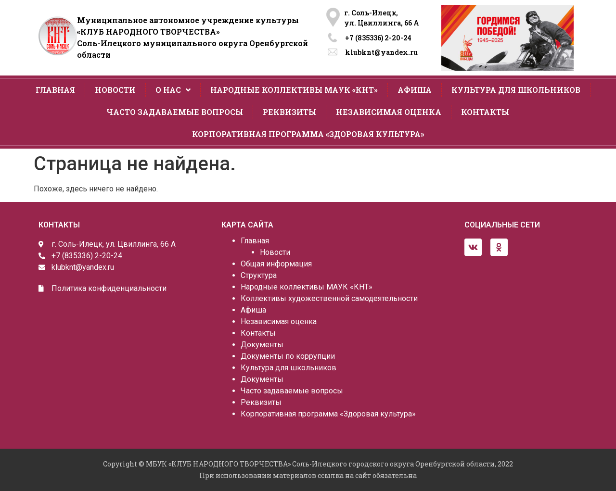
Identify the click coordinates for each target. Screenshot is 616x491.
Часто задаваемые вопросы (174, 112)
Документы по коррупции (288, 356)
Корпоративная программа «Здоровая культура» (308, 134)
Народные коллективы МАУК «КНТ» (294, 90)
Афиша (415, 90)
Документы (262, 344)
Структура (259, 275)
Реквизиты (289, 112)
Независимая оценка (388, 112)
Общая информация (276, 263)
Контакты (485, 112)
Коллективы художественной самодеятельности (329, 298)
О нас (173, 90)
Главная (55, 90)
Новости (115, 90)
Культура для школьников (515, 90)
